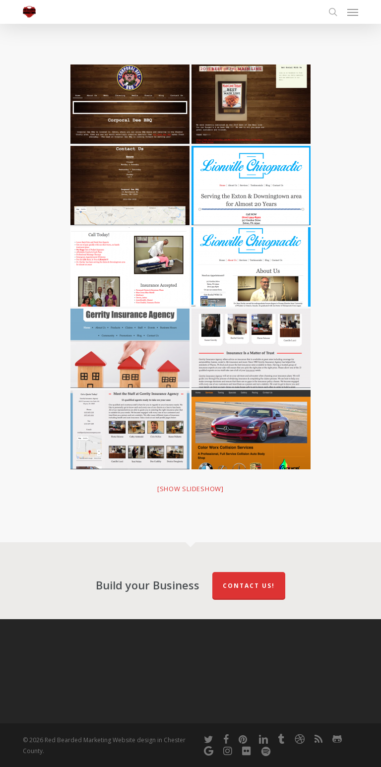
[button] (352, 12)
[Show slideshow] (190, 488)
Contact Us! (249, 585)
